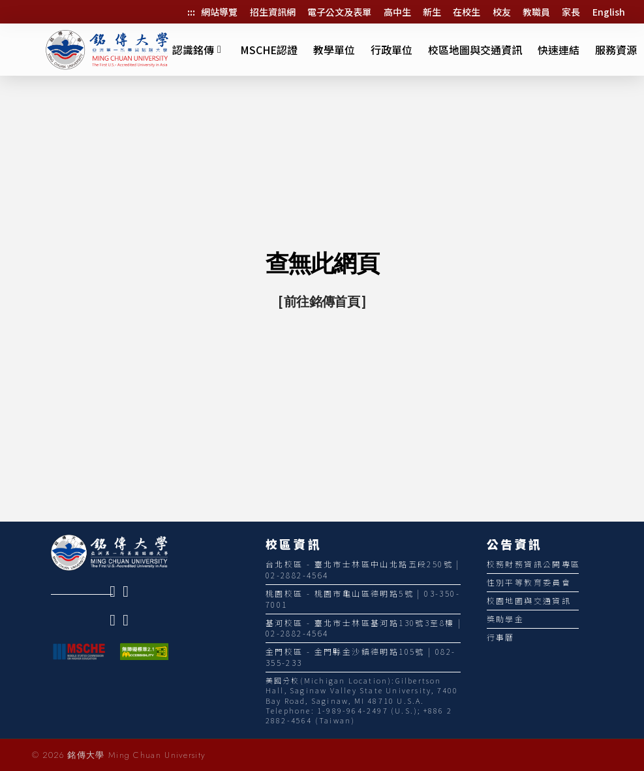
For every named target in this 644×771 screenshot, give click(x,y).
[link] (116, 591)
